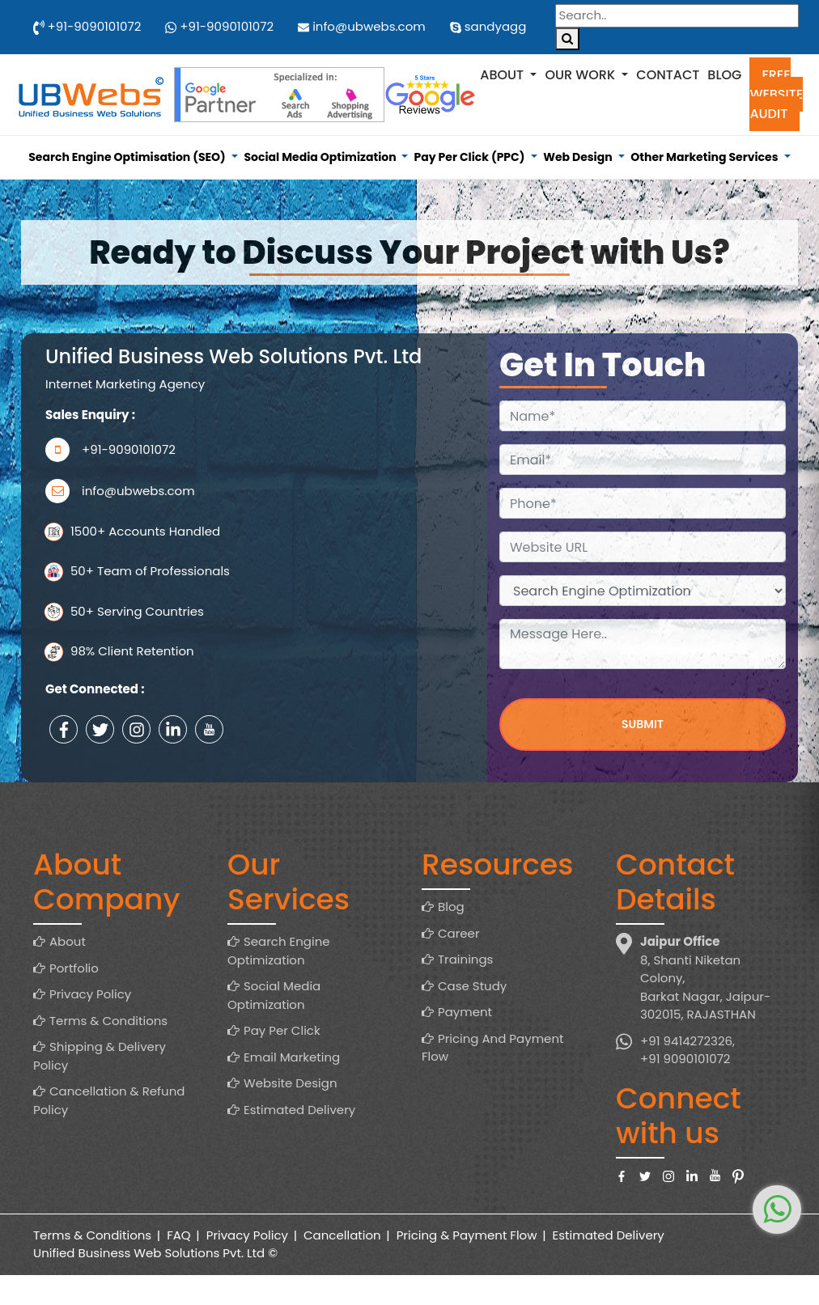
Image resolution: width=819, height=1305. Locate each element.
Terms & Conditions (108, 1020)
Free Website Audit (776, 94)
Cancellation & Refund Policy (109, 1100)
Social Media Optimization (273, 995)
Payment (465, 1011)
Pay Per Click (282, 1030)
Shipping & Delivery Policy (99, 1056)
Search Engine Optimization (278, 950)
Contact (667, 75)
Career (459, 933)
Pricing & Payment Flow (467, 1235)
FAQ (179, 1235)
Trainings (465, 959)
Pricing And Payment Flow (492, 1048)
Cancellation (342, 1235)
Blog (724, 75)
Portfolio (74, 968)
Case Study (472, 985)
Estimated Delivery (299, 1109)
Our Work (581, 75)
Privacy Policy (90, 993)
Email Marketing (292, 1057)
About (503, 75)
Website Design (290, 1082)
